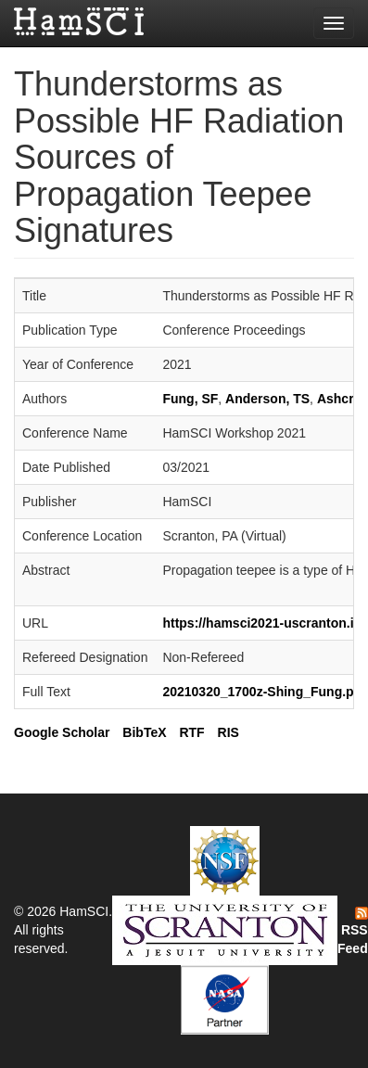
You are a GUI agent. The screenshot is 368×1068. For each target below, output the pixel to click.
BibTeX (144, 732)
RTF (191, 732)
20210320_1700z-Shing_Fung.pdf (263, 691)
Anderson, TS (267, 398)
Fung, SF (190, 398)
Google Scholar (61, 732)
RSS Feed (352, 932)
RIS (228, 732)
